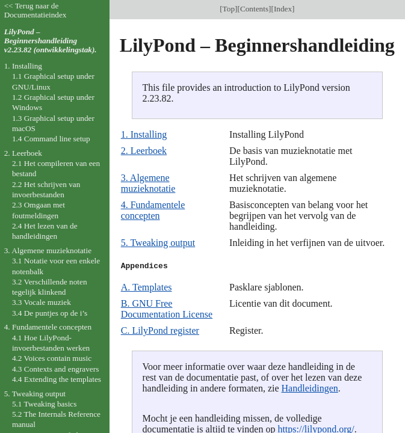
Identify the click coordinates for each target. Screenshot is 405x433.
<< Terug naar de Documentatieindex (35, 10)
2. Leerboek (144, 151)
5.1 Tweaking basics (44, 403)
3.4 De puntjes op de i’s (49, 313)
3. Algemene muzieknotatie (148, 183)
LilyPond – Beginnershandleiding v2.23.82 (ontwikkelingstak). (50, 40)
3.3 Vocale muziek (41, 302)
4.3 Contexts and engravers (55, 368)
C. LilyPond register (160, 330)
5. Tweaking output (158, 243)
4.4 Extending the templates (56, 379)
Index (283, 8)
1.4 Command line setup (51, 138)
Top (229, 8)
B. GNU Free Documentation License (166, 308)
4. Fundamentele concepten (153, 210)
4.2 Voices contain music (51, 358)
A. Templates (146, 287)
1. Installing (144, 134)
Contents (254, 8)
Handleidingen (310, 388)
